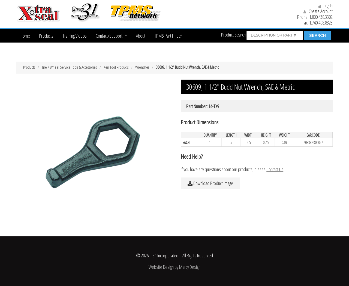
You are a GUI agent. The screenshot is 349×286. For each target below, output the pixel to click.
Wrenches (142, 67)
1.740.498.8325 (321, 22)
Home (25, 35)
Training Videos (74, 35)
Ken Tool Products (116, 67)
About (140, 35)
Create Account (318, 11)
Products (46, 35)
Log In (325, 5)
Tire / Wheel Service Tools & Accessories (69, 67)
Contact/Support (109, 35)
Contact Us (274, 169)
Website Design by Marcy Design (174, 267)
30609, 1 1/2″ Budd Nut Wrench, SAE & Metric (187, 67)
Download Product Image (210, 183)
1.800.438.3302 (321, 17)
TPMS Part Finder (168, 35)
